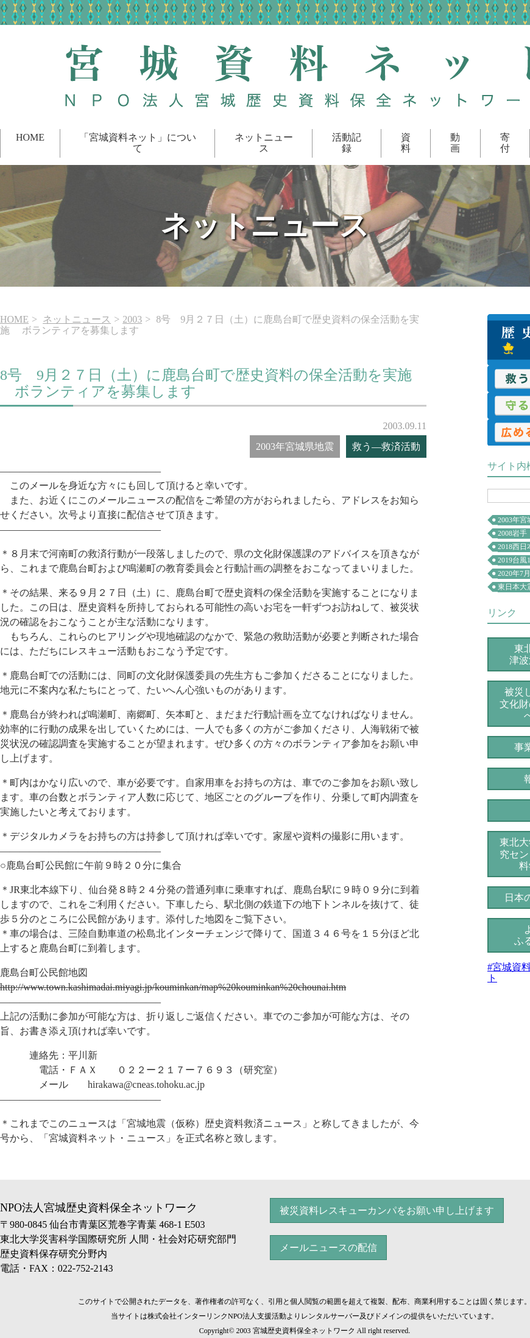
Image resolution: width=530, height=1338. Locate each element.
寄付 (505, 142)
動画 (455, 142)
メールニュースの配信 (328, 1247)
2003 (132, 319)
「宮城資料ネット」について (137, 142)
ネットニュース (264, 142)
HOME (30, 137)
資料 (406, 142)
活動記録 (346, 142)
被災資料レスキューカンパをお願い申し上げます (387, 1210)
